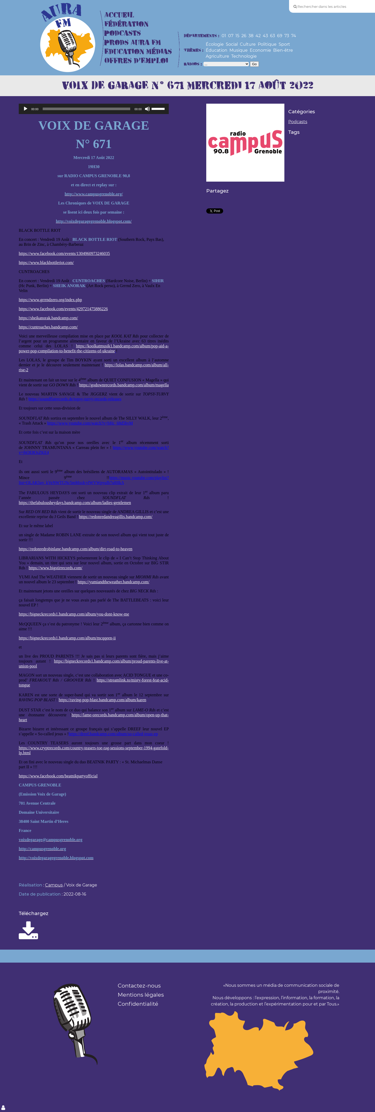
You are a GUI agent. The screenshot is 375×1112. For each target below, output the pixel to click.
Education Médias (138, 51)
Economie (260, 50)
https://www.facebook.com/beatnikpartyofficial (58, 776)
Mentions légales (141, 994)
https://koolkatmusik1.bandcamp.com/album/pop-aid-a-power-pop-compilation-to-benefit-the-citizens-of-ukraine (94, 348)
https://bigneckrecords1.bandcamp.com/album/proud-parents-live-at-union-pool (94, 663)
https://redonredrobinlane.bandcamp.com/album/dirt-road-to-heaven (75, 549)
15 (237, 35)
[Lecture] (25, 108)
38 (250, 35)
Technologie (244, 56)
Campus (54, 885)
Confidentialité (138, 1004)
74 (293, 35)
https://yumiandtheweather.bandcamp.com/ (113, 582)
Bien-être (283, 50)
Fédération (126, 24)
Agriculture (217, 56)
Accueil (119, 15)
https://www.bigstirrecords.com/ (55, 568)
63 (272, 35)
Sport (284, 44)
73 (286, 35)
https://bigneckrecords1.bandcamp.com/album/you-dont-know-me (74, 614)
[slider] (86, 109)
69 (279, 35)
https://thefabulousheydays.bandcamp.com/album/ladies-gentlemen (75, 502)
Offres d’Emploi (136, 60)
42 (258, 35)
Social (232, 44)
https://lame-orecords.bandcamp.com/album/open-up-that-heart (94, 717)
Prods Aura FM (132, 42)
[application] (94, 109)
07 (230, 35)
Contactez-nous (139, 985)
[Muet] (147, 108)
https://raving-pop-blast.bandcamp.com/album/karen (102, 700)
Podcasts (122, 33)
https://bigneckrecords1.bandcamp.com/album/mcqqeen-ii (67, 638)
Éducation (216, 50)
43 (265, 35)
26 (243, 35)
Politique (267, 44)
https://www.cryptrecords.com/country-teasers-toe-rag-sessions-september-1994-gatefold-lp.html (93, 750)
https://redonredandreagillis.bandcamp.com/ (115, 516)
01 (224, 35)
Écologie (215, 44)
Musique (238, 50)
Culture (248, 44)
